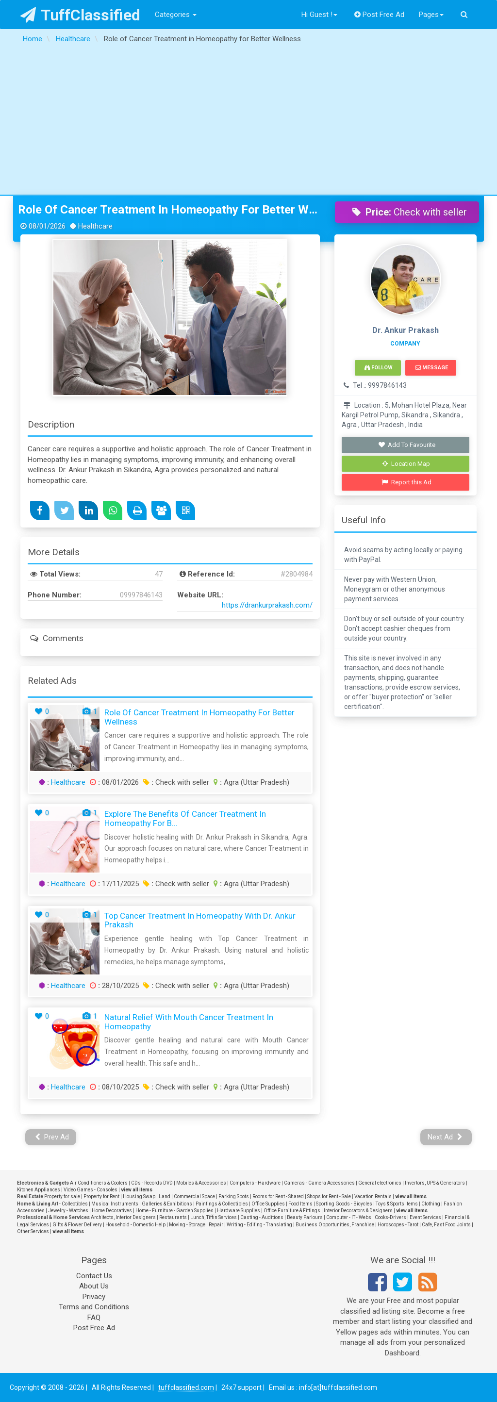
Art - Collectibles (69, 1203)
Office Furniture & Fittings (292, 1210)
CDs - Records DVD (152, 1183)
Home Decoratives (112, 1210)
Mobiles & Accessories (201, 1183)
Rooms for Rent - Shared (278, 1196)
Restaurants (173, 1217)
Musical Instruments (114, 1203)
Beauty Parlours (305, 1217)
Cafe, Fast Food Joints (446, 1224)
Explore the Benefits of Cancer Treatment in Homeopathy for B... (185, 818)
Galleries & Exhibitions (167, 1203)
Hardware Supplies (238, 1210)
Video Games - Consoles (90, 1189)
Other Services (33, 1231)
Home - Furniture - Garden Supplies (174, 1210)
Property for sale (62, 1196)
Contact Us (94, 1275)
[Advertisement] (248, 122)
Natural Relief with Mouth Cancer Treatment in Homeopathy (188, 1021)
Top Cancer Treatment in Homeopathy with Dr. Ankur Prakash (200, 920)
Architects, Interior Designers (123, 1217)
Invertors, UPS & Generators (435, 1183)
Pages (431, 14)
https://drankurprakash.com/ (267, 605)
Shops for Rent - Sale (329, 1196)
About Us (94, 1286)
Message (431, 367)
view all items (136, 1189)
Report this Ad (406, 482)
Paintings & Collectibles (222, 1203)
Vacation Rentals (373, 1196)
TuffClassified (80, 15)
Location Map (406, 463)
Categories (176, 14)
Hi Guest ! (319, 14)
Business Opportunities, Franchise (335, 1224)
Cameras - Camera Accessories (319, 1183)
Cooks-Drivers (390, 1217)
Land (164, 1196)
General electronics (379, 1183)
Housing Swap (139, 1196)
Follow (378, 367)
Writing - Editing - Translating (259, 1224)
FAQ (93, 1317)
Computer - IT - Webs (348, 1217)
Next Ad (445, 1137)
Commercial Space (194, 1196)
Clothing (430, 1203)
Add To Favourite (406, 444)
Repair (216, 1224)
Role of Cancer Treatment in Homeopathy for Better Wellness (169, 209)
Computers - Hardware (255, 1183)
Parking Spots (233, 1196)
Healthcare (68, 782)
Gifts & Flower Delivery (77, 1224)
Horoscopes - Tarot (398, 1224)
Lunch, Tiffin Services (213, 1217)
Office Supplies (268, 1203)
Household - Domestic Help (135, 1224)
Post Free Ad (379, 14)
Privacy (94, 1296)
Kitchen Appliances (38, 1189)
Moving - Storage (187, 1224)
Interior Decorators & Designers (358, 1210)
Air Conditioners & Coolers (99, 1183)
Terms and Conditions (94, 1307)
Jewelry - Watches (68, 1210)
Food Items (300, 1203)
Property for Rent (101, 1196)
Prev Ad (52, 1137)
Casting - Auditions (261, 1217)
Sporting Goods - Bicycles (344, 1203)
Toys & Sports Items (397, 1203)
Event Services (425, 1217)
